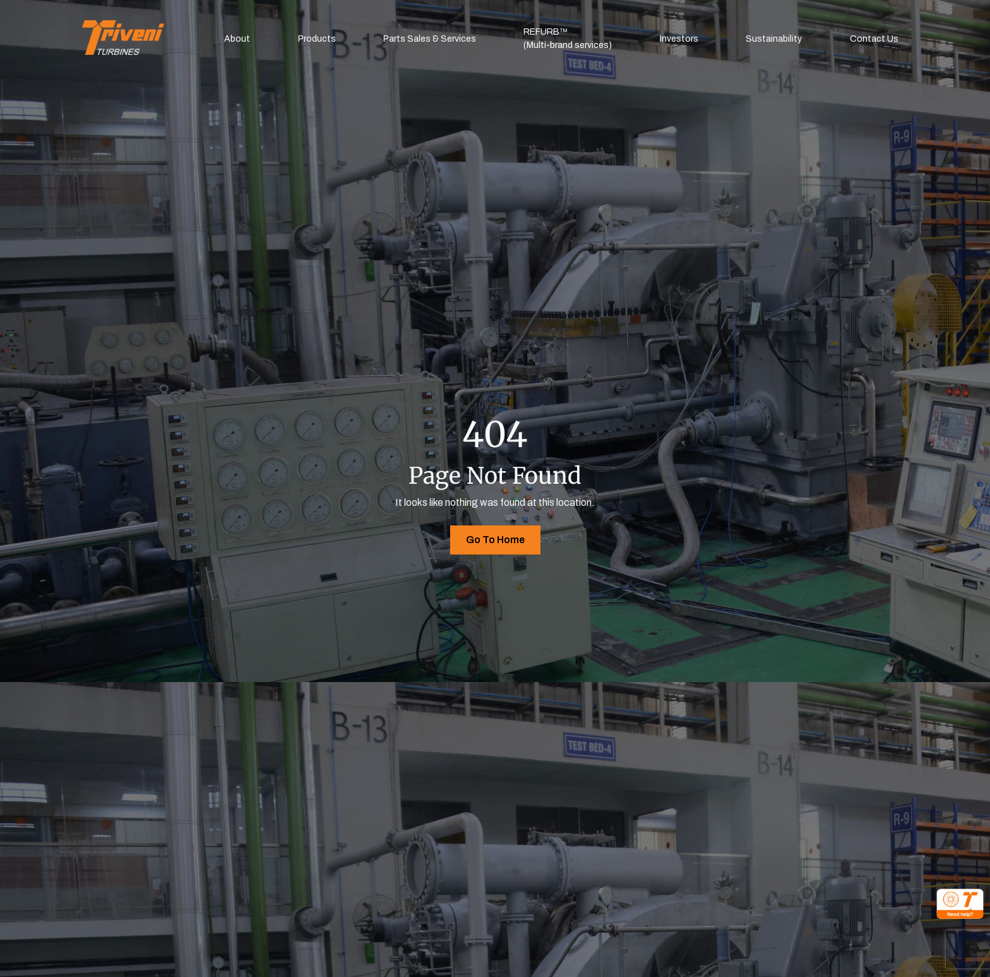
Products (317, 39)
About (237, 39)
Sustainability (774, 39)
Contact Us (874, 39)
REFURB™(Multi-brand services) (567, 38)
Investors (679, 39)
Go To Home (495, 539)
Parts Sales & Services (429, 39)
